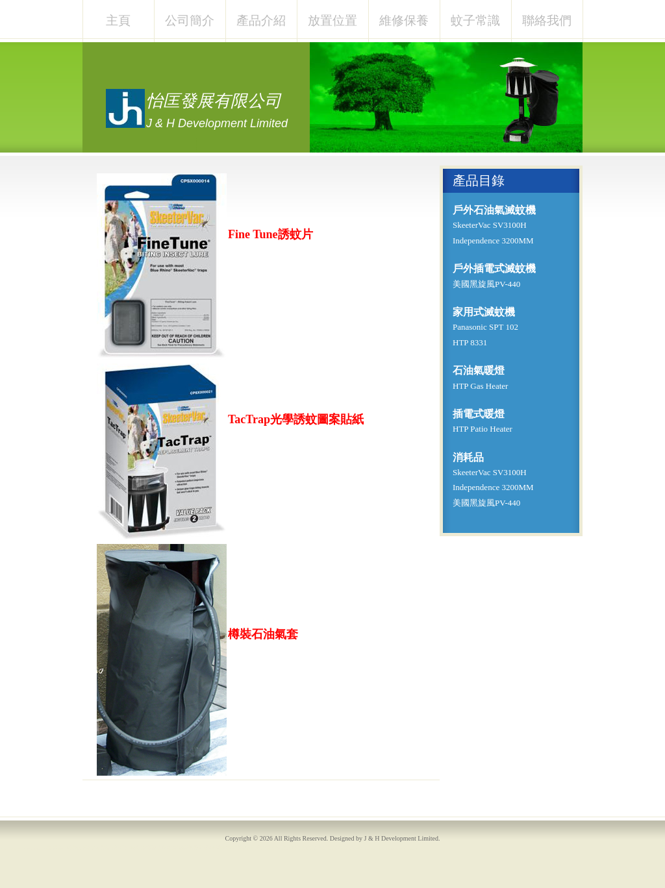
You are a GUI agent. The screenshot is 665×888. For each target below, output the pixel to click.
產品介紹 (261, 20)
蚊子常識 (475, 20)
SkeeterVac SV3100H (490, 225)
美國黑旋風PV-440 (486, 284)
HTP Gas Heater (480, 386)
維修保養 (404, 20)
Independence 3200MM (493, 240)
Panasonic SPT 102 (485, 327)
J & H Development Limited (401, 838)
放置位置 (332, 20)
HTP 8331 (470, 342)
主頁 (118, 20)
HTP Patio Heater (482, 429)
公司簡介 (189, 20)
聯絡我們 (546, 20)
